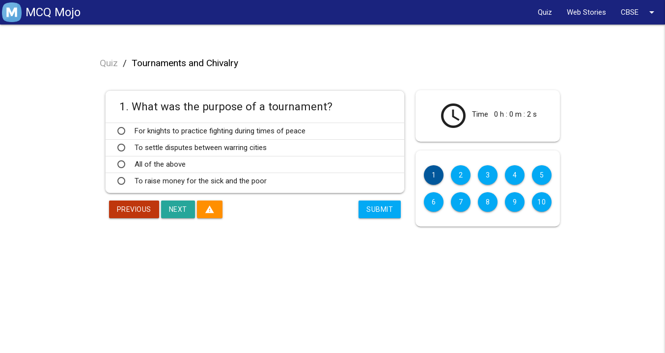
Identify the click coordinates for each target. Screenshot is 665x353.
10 (541, 202)
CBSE (639, 12)
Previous (134, 209)
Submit (379, 209)
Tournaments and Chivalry (185, 63)
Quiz (545, 12)
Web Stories (586, 12)
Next (178, 209)
